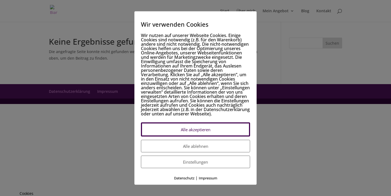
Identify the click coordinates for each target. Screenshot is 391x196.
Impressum (208, 178)
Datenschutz (184, 178)
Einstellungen (195, 162)
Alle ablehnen (195, 146)
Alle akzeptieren (195, 129)
